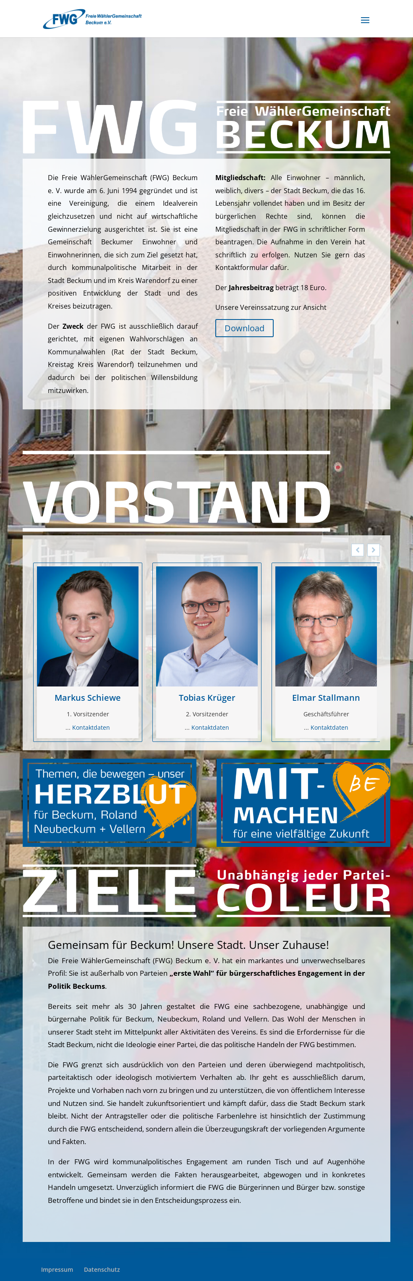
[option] (87, 652)
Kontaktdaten (91, 727)
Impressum (57, 1269)
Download (244, 328)
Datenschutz (102, 1269)
